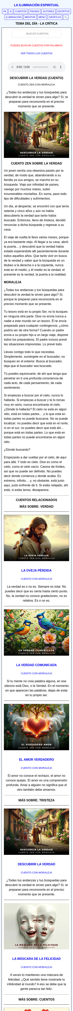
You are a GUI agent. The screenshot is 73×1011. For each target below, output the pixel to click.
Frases (35, 11)
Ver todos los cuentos (37, 53)
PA (4, 11)
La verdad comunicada (36, 665)
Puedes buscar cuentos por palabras (36, 45)
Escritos (63, 11)
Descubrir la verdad (36, 864)
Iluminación (14, 17)
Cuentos (21, 11)
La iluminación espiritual (36, 5)
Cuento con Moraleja (36, 578)
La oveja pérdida (36, 570)
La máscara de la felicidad (36, 958)
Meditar (30, 17)
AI (11, 11)
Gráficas (55, 17)
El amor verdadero (36, 759)
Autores (48, 11)
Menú (42, 17)
